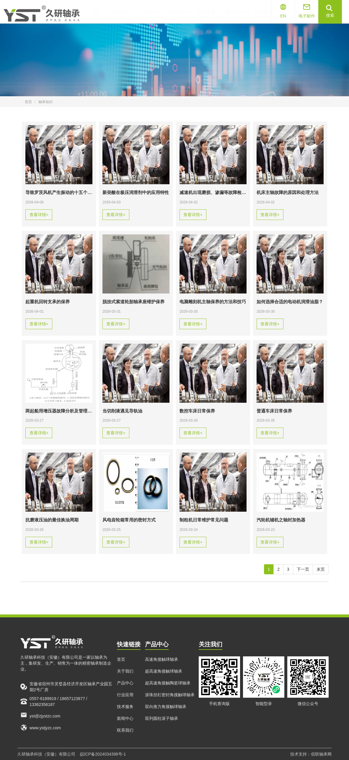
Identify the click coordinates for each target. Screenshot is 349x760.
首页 (28, 102)
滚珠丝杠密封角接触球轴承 (170, 701)
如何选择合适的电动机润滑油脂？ (290, 301)
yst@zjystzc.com (40, 721)
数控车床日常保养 (197, 411)
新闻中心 (125, 724)
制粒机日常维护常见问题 (204, 520)
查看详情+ (39, 214)
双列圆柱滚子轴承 (161, 724)
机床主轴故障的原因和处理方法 (288, 192)
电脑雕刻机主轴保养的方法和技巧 (213, 301)
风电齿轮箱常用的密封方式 (129, 520)
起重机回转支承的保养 (47, 301)
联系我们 (125, 736)
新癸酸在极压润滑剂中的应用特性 (135, 192)
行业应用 (125, 701)
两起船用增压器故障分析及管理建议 (58, 411)
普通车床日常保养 (274, 411)
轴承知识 (45, 102)
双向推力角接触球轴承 (165, 712)
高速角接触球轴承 (161, 665)
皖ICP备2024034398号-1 (103, 754)
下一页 (303, 569)
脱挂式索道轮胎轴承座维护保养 (133, 301)
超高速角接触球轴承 (163, 677)
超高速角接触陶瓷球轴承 (167, 689)
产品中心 (125, 689)
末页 (321, 569)
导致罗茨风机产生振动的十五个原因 (58, 192)
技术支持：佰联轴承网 (311, 754)
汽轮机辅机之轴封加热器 (281, 520)
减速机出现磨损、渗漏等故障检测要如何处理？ (213, 192)
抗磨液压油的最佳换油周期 (52, 520)
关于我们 (125, 677)
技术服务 (125, 712)
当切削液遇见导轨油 (122, 411)
